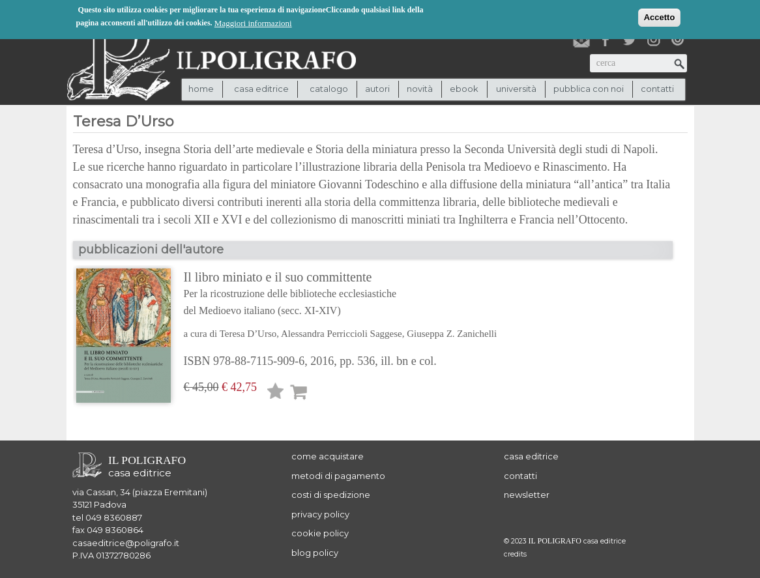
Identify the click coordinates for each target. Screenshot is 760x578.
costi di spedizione (330, 494)
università (516, 88)
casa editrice (531, 456)
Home (201, 88)
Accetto (659, 17)
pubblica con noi (588, 88)
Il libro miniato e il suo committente (340, 294)
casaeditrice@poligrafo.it (125, 543)
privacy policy (320, 514)
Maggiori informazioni (253, 22)
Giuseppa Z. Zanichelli (452, 333)
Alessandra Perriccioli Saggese (341, 333)
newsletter (526, 494)
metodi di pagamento (338, 475)
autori (377, 88)
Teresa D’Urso (248, 333)
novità (420, 88)
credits (515, 554)
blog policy (314, 552)
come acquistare (327, 456)
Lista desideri (275, 393)
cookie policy (320, 533)
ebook (464, 88)
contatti (657, 88)
